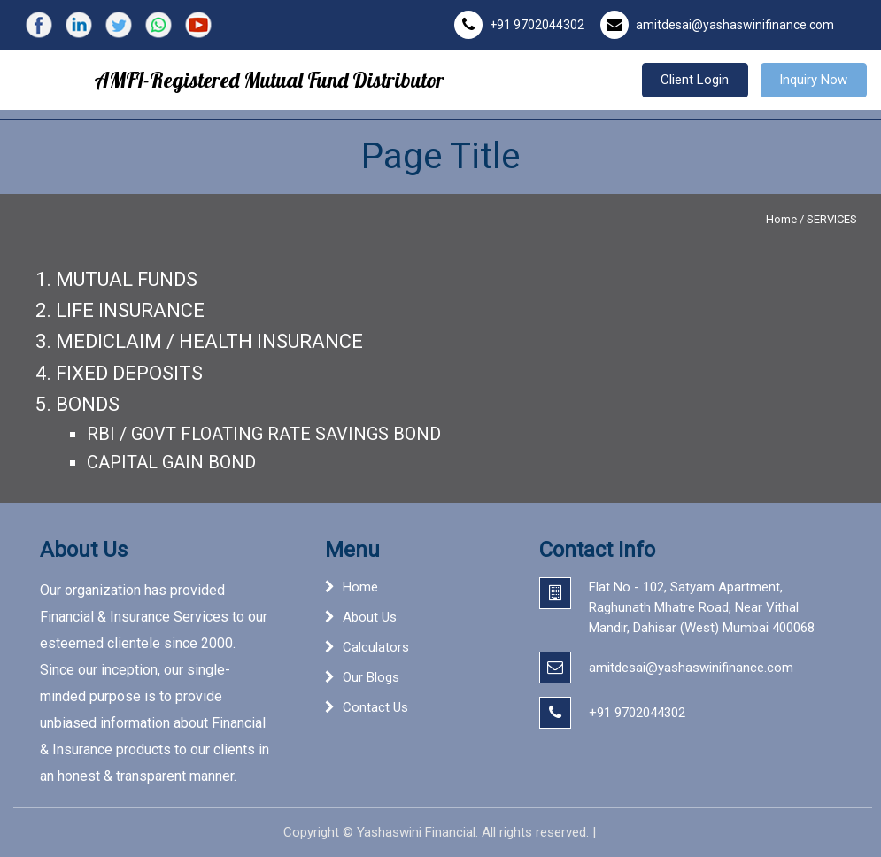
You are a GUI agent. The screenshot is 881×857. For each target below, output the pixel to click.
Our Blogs (371, 677)
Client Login (695, 80)
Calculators (376, 647)
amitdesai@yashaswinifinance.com (735, 25)
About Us (370, 617)
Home (781, 219)
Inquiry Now (813, 80)
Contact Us (375, 707)
